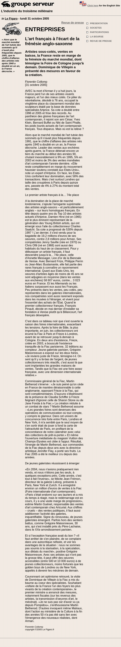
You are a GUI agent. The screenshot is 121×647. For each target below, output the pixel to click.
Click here (92, 5)
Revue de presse (72, 22)
